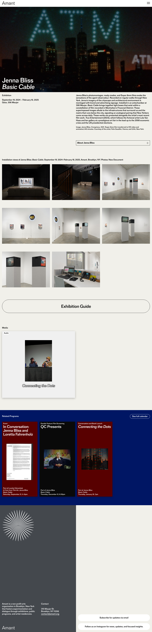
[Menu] (148, 3)
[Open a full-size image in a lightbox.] (26, 185)
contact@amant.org (50, 614)
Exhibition (6, 95)
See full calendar (140, 416)
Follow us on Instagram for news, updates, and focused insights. (114, 626)
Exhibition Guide (76, 306)
